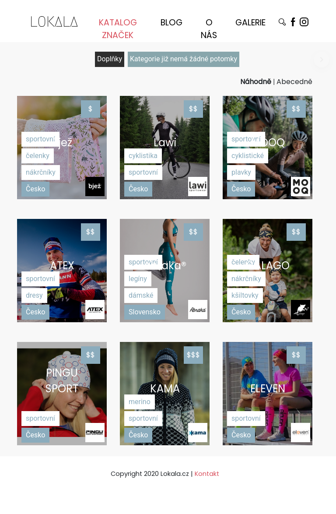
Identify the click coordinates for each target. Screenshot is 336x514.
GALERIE (250, 22)
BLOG (171, 22)
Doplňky (109, 59)
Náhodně (255, 82)
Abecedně (294, 82)
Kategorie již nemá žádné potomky (183, 59)
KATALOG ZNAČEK (118, 25)
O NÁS (209, 25)
